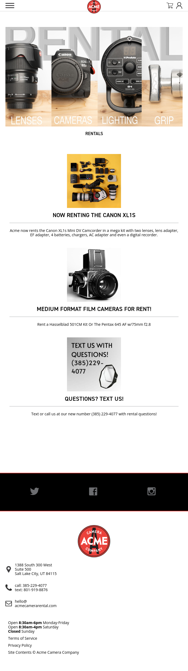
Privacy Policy (20, 645)
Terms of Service (22, 638)
